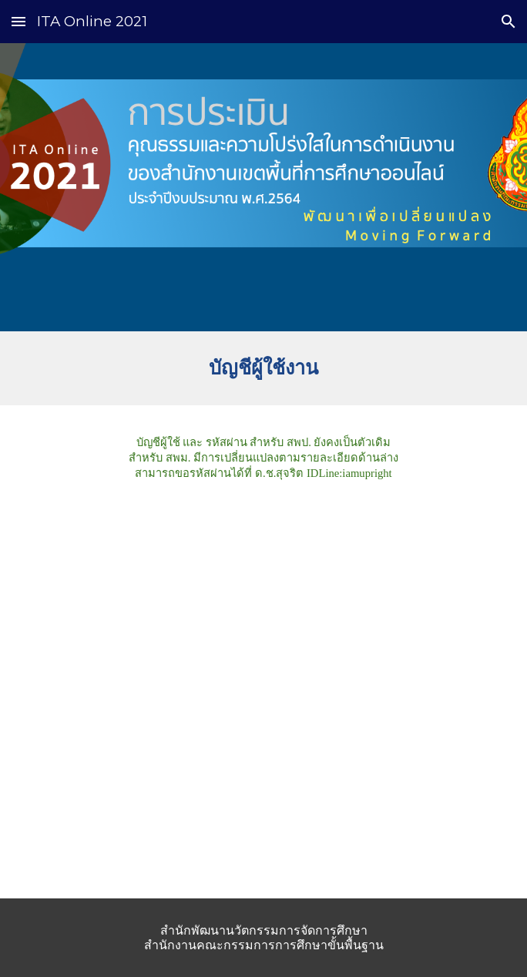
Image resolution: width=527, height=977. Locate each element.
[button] (18, 21)
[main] (263, 368)
